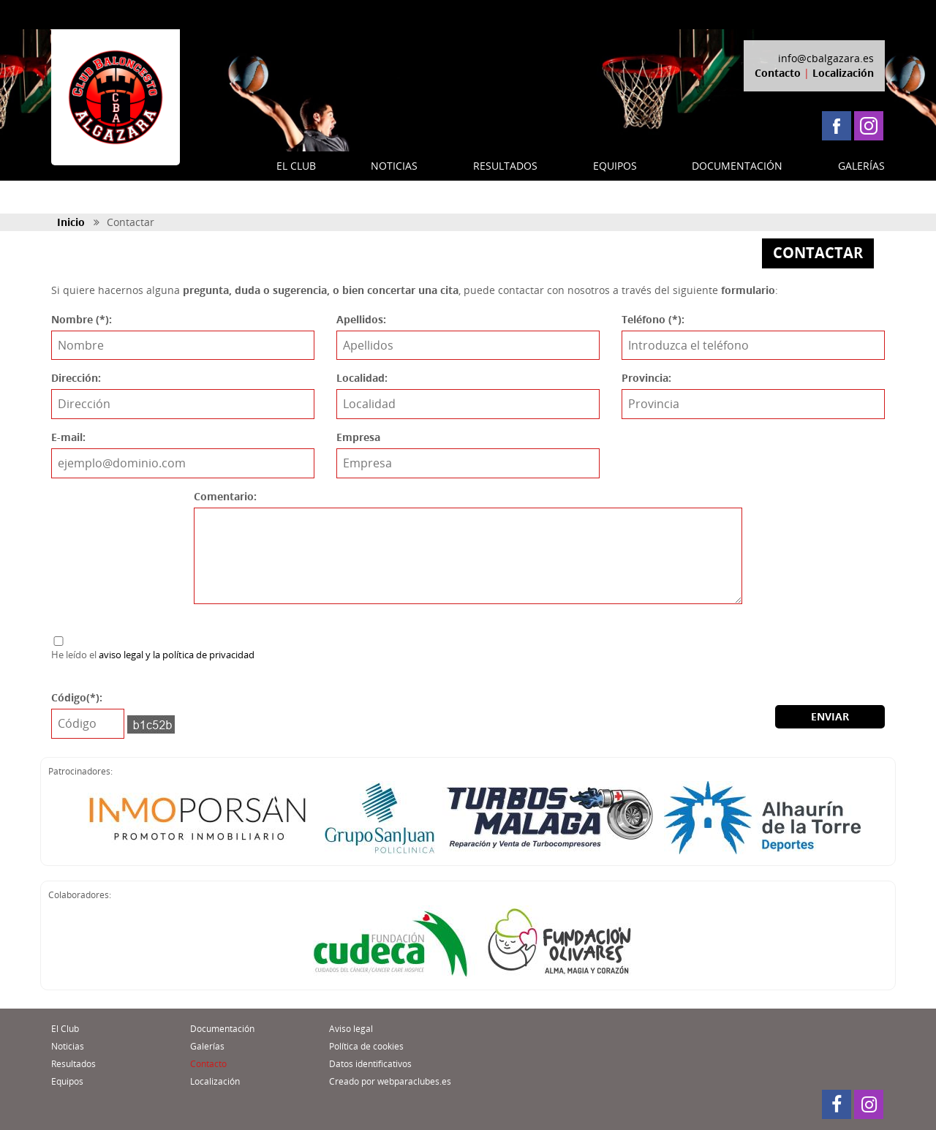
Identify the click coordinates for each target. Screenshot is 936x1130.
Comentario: (225, 496)
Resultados (73, 1064)
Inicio (71, 222)
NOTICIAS (394, 166)
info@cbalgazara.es (826, 58)
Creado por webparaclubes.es (390, 1081)
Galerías (207, 1046)
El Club (65, 1028)
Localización (843, 73)
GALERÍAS (861, 166)
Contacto (778, 73)
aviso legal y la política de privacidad (176, 654)
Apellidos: (361, 319)
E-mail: (68, 437)
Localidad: (362, 378)
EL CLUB (296, 166)
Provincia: (646, 378)
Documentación (222, 1028)
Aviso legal (351, 1028)
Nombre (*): (81, 319)
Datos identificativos (370, 1064)
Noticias (67, 1046)
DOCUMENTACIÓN (737, 166)
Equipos (67, 1081)
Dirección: (76, 378)
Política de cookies (366, 1046)
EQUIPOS (615, 166)
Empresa (358, 437)
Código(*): (76, 697)
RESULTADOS (505, 166)
